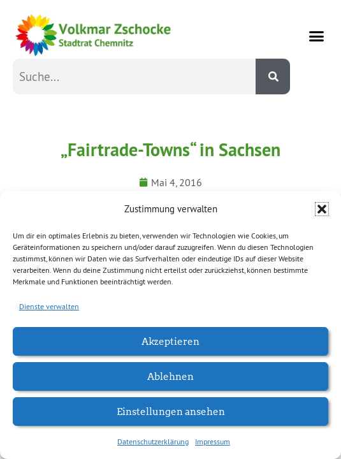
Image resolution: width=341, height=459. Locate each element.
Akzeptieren (170, 341)
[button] (322, 209)
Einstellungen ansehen (171, 411)
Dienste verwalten (49, 306)
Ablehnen (170, 376)
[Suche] (273, 76)
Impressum (212, 441)
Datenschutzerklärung (153, 441)
